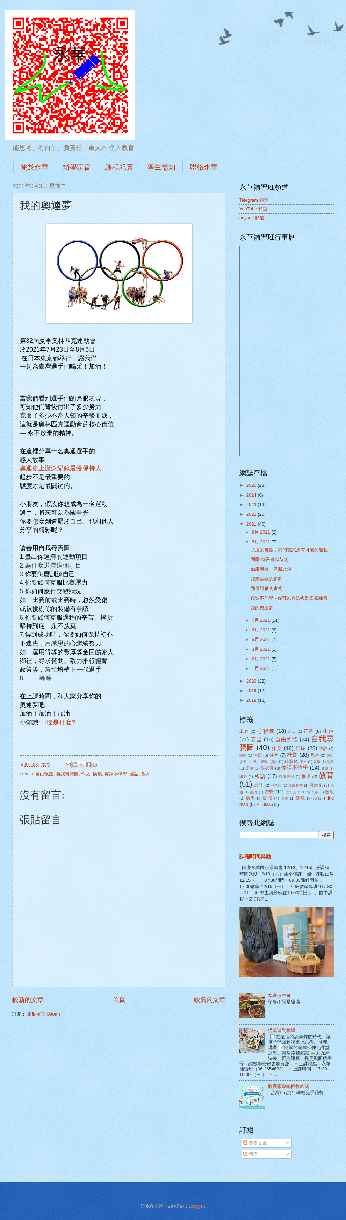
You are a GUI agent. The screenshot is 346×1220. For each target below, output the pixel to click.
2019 (252, 690)
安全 (256, 739)
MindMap (264, 804)
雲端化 (316, 785)
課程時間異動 (255, 856)
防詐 (323, 748)
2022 (252, 514)
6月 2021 (261, 630)
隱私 (300, 798)
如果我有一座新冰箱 (271, 569)
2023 (252, 504)
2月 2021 (261, 659)
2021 (252, 524)
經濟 (254, 792)
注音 (274, 755)
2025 (252, 485)
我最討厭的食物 (266, 588)
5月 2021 (261, 639)
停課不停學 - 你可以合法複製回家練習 (289, 598)
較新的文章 (28, 999)
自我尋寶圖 (67, 774)
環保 (285, 798)
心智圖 (266, 731)
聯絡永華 (204, 167)
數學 (250, 798)
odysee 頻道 (251, 218)
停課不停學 (115, 774)
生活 (328, 731)
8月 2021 (261, 541)
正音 (309, 731)
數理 (329, 792)
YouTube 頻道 (253, 208)
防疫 (97, 774)
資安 (269, 791)
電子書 (312, 792)
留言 (250, 1154)
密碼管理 (286, 777)
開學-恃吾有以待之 (269, 559)
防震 (243, 755)
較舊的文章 (209, 999)
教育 (145, 774)
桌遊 (249, 768)
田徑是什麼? (57, 722)
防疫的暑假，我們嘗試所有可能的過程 (289, 550)
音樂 (316, 762)
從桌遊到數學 (281, 1030)
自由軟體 (44, 774)
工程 (244, 731)
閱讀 (268, 798)
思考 (315, 755)
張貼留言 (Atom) (43, 1014)
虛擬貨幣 (295, 785)
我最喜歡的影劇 (266, 579)
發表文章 (255, 1143)
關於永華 (35, 167)
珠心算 (267, 768)
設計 (258, 785)
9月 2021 (261, 532)
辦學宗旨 (77, 167)
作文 (85, 774)
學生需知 (161, 167)
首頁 (119, 999)
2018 (252, 700)
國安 (243, 777)
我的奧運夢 (262, 608)
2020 (252, 681)
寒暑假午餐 (279, 995)
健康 (325, 768)
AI (315, 798)
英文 (303, 762)
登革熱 (276, 785)
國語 (134, 774)
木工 (292, 732)
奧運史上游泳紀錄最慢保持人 (60, 468)
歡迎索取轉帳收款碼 (288, 1086)
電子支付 (292, 792)
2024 (252, 495)
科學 (288, 761)
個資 (330, 762)
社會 (292, 755)
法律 (257, 755)
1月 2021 (261, 668)
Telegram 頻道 (253, 200)
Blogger (196, 1206)
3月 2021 (261, 649)
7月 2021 (261, 620)
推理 (306, 776)
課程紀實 (119, 167)
